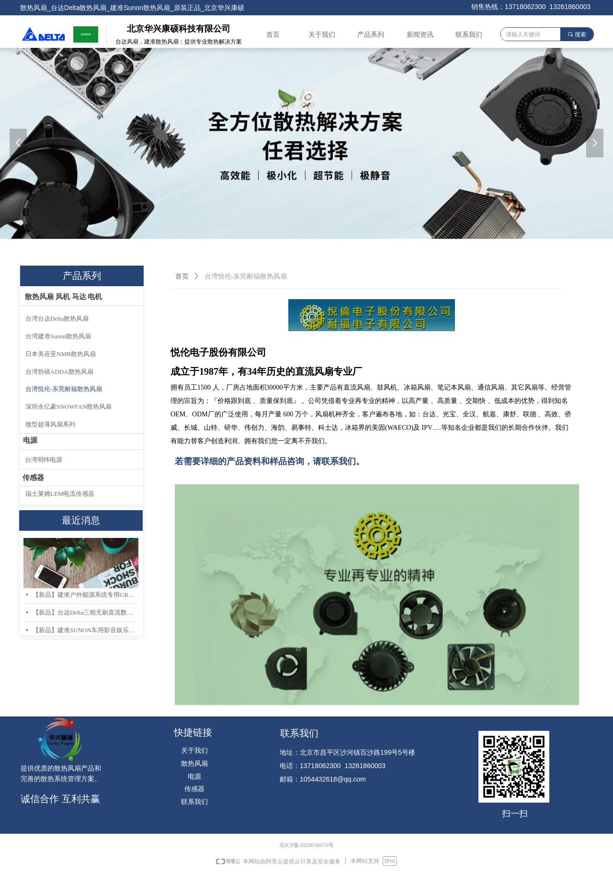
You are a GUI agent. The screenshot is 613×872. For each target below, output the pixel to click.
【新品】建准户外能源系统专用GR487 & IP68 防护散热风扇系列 (85, 594)
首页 (182, 276)
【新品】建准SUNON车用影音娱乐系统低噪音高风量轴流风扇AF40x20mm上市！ (85, 630)
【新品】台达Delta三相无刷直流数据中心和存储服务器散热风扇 (85, 612)
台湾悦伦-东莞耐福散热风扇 (245, 276)
